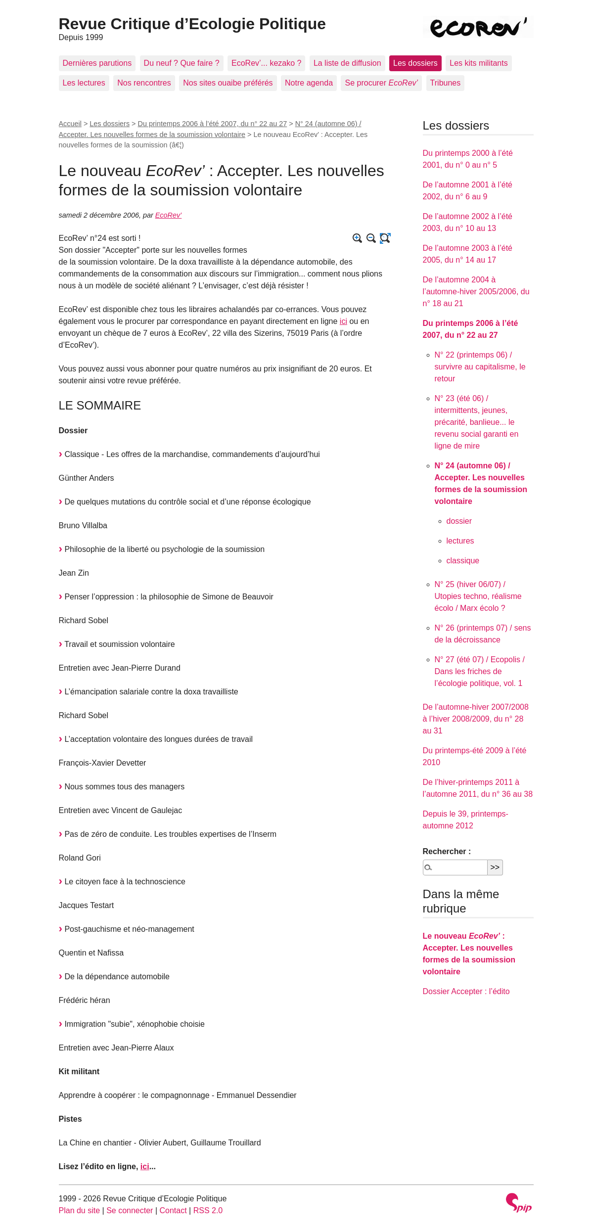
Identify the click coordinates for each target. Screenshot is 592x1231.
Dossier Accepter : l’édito (466, 991)
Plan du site (79, 1210)
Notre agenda (309, 83)
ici (343, 321)
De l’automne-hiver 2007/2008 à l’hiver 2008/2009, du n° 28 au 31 (476, 719)
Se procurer (381, 83)
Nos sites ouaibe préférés (228, 83)
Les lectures (84, 83)
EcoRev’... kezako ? (266, 63)
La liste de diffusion (347, 63)
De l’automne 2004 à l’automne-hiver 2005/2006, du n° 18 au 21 (476, 291)
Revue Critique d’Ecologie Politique (192, 24)
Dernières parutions (97, 63)
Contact (172, 1210)
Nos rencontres (144, 83)
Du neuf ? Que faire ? (182, 63)
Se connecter (129, 1210)
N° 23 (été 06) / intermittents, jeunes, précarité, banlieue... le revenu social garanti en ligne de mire (477, 422)
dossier (459, 521)
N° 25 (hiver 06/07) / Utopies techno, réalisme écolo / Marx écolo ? (478, 596)
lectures (460, 541)
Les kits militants (478, 63)
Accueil (70, 124)
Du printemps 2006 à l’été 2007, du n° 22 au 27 (212, 124)
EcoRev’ (168, 215)
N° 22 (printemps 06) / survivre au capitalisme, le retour (480, 367)
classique (463, 560)
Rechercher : (447, 851)
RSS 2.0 (208, 1210)
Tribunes (445, 83)
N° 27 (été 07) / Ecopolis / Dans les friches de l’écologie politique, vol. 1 (480, 671)
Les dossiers (415, 63)
